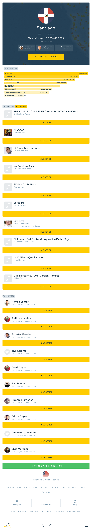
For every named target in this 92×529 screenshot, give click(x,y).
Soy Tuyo (19, 221)
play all (21, 106)
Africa (81, 488)
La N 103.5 (9, 86)
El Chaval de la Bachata (24, 241)
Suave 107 (9, 80)
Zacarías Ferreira (21, 150)
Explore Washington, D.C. (46, 466)
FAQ (75, 503)
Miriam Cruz (19, 278)
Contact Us (46, 503)
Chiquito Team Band (22, 168)
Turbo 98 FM (10, 76)
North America (31, 488)
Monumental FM (11, 89)
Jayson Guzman (20, 205)
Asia (19, 488)
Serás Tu (19, 203)
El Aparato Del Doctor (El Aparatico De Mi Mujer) (42, 239)
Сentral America (49, 488)
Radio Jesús (9, 95)
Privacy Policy (18, 512)
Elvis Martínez (20, 132)
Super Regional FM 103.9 (15, 92)
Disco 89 (8, 73)
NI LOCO (19, 130)
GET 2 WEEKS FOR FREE (46, 56)
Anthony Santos (21, 318)
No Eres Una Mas (24, 166)
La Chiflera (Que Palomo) (29, 257)
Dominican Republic (46, 34)
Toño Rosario (19, 260)
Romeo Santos (20, 302)
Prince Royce (19, 416)
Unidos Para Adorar (22, 114)
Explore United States (46, 476)
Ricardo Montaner (21, 223)
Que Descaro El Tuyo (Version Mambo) (36, 276)
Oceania (46, 492)
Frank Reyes (19, 367)
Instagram (17, 503)
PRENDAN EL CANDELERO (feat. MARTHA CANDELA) (47, 111)
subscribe (46, 122)
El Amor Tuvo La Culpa (27, 148)
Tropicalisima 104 (12, 83)
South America (68, 488)
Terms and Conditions (40, 512)
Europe (10, 488)
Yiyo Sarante (19, 187)
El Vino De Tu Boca (25, 184)
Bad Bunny (18, 383)
